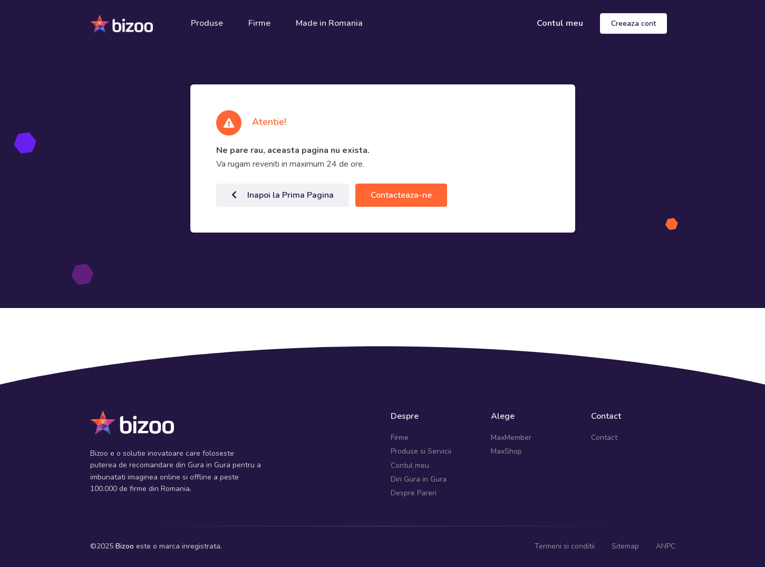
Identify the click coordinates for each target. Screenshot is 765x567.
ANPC (665, 546)
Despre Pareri (414, 493)
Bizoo (124, 546)
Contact (604, 438)
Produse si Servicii (421, 451)
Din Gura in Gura (419, 479)
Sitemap (625, 546)
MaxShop (506, 451)
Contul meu (560, 23)
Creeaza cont (633, 23)
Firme (259, 23)
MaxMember (511, 438)
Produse (207, 23)
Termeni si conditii (565, 546)
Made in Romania (329, 23)
